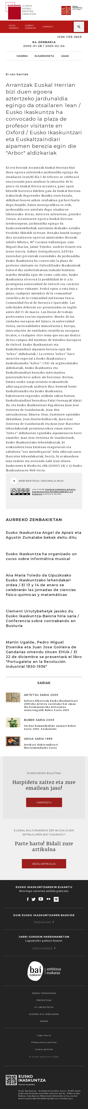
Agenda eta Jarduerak (44, 1014)
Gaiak (65, 56)
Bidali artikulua (44, 863)
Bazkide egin (44, 922)
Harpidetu (48, 27)
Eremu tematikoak (44, 993)
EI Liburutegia (44, 1007)
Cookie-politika (44, 1049)
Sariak (44, 1021)
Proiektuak (44, 1000)
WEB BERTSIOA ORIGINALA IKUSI (37, 481)
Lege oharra (44, 1035)
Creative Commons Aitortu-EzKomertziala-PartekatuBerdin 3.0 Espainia (54, 491)
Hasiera (22, 56)
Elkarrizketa (44, 56)
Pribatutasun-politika (44, 1042)
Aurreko (30, 26)
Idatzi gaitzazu (44, 948)
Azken (13, 26)
